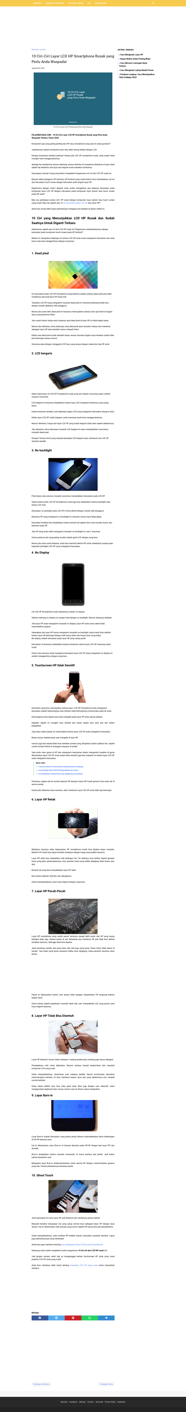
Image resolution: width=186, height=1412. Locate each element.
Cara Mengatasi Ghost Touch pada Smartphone (82, 1244)
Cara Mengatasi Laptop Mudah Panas (137, 70)
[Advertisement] (93, 27)
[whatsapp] (89, 1317)
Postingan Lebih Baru (41, 1384)
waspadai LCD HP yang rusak (84, 1265)
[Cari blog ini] (153, 3)
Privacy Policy (110, 1402)
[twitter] (56, 1317)
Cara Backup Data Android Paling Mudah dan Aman (58, 770)
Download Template (55, 3)
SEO (89, 3)
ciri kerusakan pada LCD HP (75, 203)
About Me (99, 1402)
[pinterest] (73, 1317)
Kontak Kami (100, 3)
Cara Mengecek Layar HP (131, 54)
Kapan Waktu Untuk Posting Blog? (135, 59)
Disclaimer (121, 1402)
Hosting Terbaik (75, 3)
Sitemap (82, 1402)
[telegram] (106, 1317)
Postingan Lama (106, 1384)
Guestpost (73, 1402)
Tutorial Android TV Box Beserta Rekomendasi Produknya (60, 767)
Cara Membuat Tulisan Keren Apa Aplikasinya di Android (60, 774)
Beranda (37, 3)
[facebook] (40, 1317)
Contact (90, 1402)
